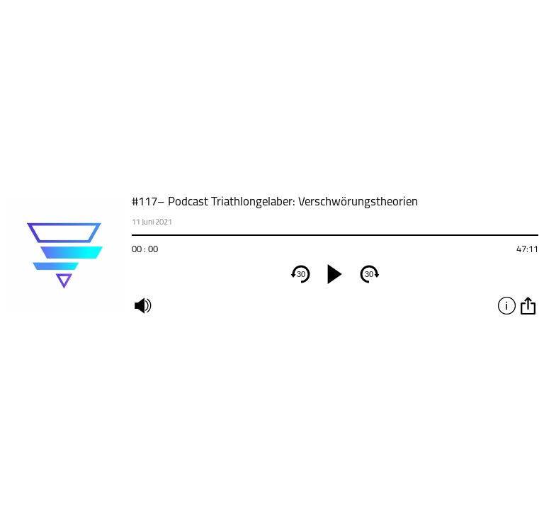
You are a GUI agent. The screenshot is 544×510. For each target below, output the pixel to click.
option (527, 305)
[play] (335, 274)
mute (142, 305)
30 (301, 274)
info (506, 305)
